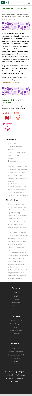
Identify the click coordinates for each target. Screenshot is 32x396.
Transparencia (16, 302)
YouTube (9, 378)
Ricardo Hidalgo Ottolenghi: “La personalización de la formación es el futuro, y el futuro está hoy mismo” (18, 274)
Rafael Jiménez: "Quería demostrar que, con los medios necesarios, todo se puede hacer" (17, 225)
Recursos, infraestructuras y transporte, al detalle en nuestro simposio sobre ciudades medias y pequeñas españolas (17, 175)
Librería (16, 296)
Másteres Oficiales (16, 330)
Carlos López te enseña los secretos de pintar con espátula (17, 146)
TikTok (14, 382)
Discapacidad (16, 358)
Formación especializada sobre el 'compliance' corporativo (17, 155)
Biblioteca (16, 299)
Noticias (14, 3)
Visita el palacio (16, 306)
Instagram (20, 372)
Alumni (16, 362)
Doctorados (16, 334)
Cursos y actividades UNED (16, 355)
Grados (16, 327)
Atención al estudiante (16, 352)
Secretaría (16, 293)
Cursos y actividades (16, 320)
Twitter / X (8, 375)
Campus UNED (16, 348)
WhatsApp (20, 375)
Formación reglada (16, 324)
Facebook (9, 372)
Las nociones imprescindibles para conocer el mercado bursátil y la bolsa (17, 164)
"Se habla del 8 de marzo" (11, 82)
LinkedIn (19, 378)
